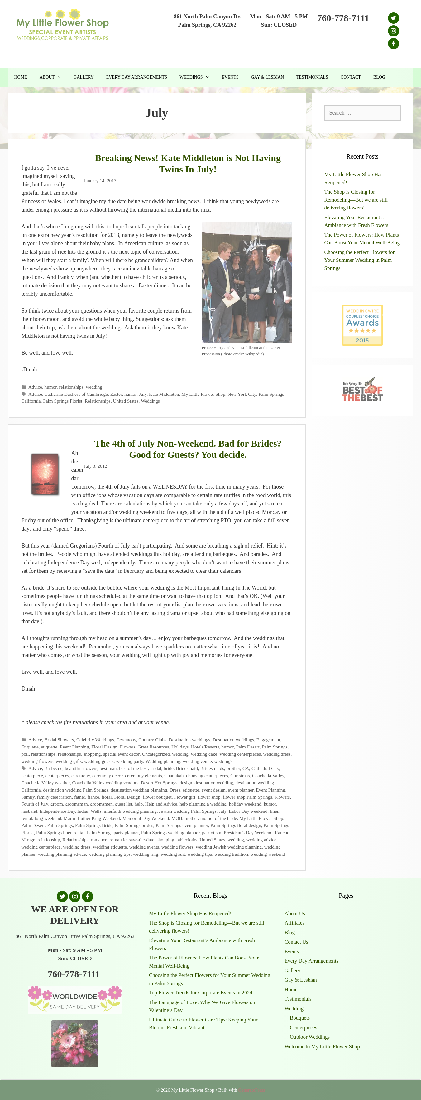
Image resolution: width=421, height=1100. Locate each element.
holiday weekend (245, 803)
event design (214, 789)
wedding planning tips (109, 854)
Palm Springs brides (134, 825)
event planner (240, 789)
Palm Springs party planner (113, 832)
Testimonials (312, 77)
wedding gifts (69, 761)
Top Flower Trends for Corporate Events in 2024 (200, 993)
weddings (223, 761)
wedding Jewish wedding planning (229, 846)
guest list (123, 803)
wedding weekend (268, 854)
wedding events (144, 846)
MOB (176, 818)
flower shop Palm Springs (247, 797)
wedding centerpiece (41, 846)
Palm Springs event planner (181, 825)
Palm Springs (274, 746)
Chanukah (174, 775)
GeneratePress (251, 1090)
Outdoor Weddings (310, 1037)
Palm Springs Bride (93, 825)
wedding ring (145, 854)
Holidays (180, 746)
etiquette (49, 746)
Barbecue (54, 768)
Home (20, 77)
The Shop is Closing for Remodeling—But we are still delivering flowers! (356, 200)
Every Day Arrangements (136, 77)
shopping (92, 754)
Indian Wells (89, 811)
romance (99, 839)
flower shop (209, 797)
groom (56, 803)
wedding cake (204, 754)
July (143, 394)
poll (25, 754)
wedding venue (197, 761)
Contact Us (296, 942)
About (53, 77)
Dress (175, 789)
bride (168, 768)
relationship (48, 839)
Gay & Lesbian (267, 77)
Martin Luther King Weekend (92, 818)
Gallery (84, 77)
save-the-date (142, 839)
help (139, 803)
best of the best (133, 768)
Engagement (268, 739)
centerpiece (32, 775)
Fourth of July (35, 803)
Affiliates (294, 923)
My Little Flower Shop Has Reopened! (190, 913)
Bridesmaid (187, 768)
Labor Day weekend (248, 811)
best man (108, 768)
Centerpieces (303, 1028)
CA (245, 768)
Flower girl (184, 797)
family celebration (54, 797)
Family (28, 797)
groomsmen (101, 803)
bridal (155, 768)
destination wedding (213, 782)
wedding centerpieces (240, 754)
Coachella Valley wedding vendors (105, 782)
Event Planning (74, 746)
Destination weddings (189, 739)
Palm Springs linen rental (60, 832)
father (79, 797)
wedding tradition (231, 854)
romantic (118, 839)
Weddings (197, 77)
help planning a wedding (203, 803)
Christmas (240, 775)
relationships (71, 387)
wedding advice (261, 839)
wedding (94, 387)
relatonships (69, 754)
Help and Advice (161, 803)
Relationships (98, 401)
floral (107, 797)
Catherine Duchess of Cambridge (76, 394)
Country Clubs (152, 739)
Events (230, 77)
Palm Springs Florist (62, 401)
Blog (379, 77)
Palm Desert (248, 746)
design (186, 782)
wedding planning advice (62, 854)
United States (126, 401)
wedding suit (172, 854)
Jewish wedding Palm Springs (187, 811)
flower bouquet (157, 797)
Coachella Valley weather (46, 782)
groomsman (76, 803)
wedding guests (99, 761)
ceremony (80, 775)
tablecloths (187, 839)
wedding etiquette (110, 846)
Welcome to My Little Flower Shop (322, 1047)
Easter (116, 394)
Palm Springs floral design (235, 825)
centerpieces (57, 775)
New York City (241, 394)
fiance (93, 797)
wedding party (129, 761)
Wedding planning (163, 761)
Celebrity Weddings (95, 739)
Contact (351, 77)
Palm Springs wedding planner (170, 832)
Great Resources (153, 746)
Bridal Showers (59, 739)
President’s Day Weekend (248, 832)
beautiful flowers (81, 768)
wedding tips (200, 854)
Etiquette (30, 746)
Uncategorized (156, 754)
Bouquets (300, 1018)
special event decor (121, 754)
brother (233, 768)
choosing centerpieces (207, 775)
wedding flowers (37, 761)
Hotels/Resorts (205, 746)
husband (29, 811)
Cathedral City (265, 768)
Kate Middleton (164, 394)
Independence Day (57, 811)
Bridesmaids (212, 768)
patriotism (211, 832)
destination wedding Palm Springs (75, 789)
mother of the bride (218, 818)
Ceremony (126, 739)
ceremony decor (107, 775)
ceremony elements (143, 775)
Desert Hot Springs (159, 782)
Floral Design (104, 746)
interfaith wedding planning (130, 811)
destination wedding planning (139, 789)
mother (191, 818)
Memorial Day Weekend (145, 818)
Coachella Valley (268, 775)
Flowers (127, 746)
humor (51, 387)
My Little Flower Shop (203, 394)
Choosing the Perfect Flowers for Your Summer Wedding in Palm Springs (359, 260)
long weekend (48, 818)
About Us (295, 913)
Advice (35, 387)
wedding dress (277, 754)
